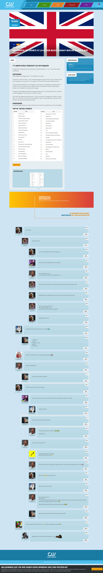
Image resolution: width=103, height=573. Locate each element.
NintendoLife (69, 67)
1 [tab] (38, 193)
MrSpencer (65, 221)
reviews (44, 5)
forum (86, 5)
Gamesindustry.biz (71, 66)
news (31, 5)
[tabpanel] (36, 184)
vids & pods (72, 5)
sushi (57, 5)
